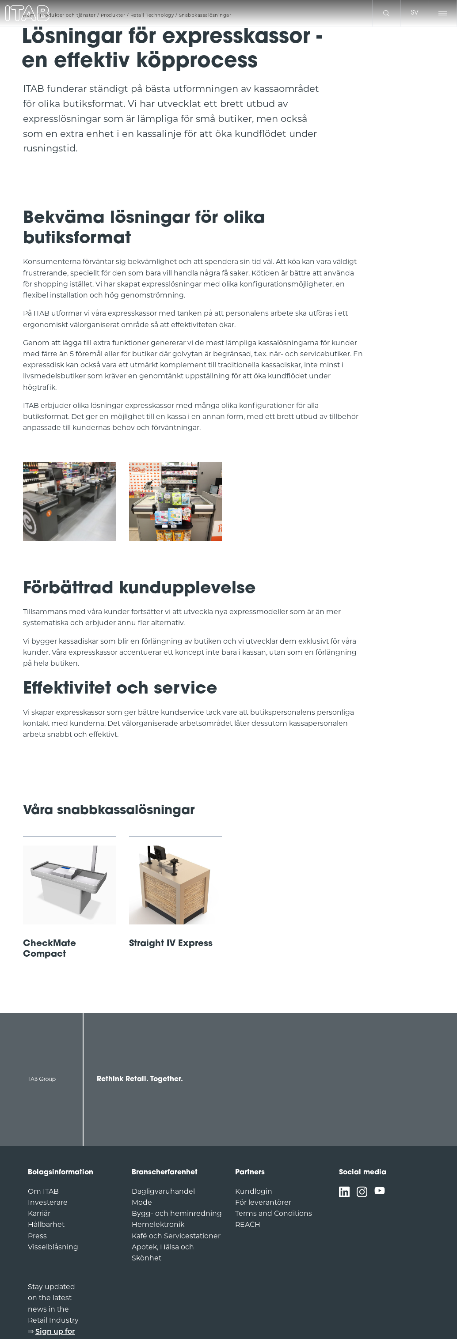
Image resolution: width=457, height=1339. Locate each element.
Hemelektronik (158, 1224)
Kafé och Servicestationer (176, 1236)
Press (37, 1236)
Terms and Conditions (273, 1213)
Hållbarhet (46, 1224)
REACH (247, 1224)
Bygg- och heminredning (177, 1213)
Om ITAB (43, 1191)
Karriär (39, 1213)
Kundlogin (253, 1191)
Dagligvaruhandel (163, 1191)
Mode (142, 1202)
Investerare (48, 1202)
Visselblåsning (53, 1247)
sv (415, 13)
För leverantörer (263, 1202)
